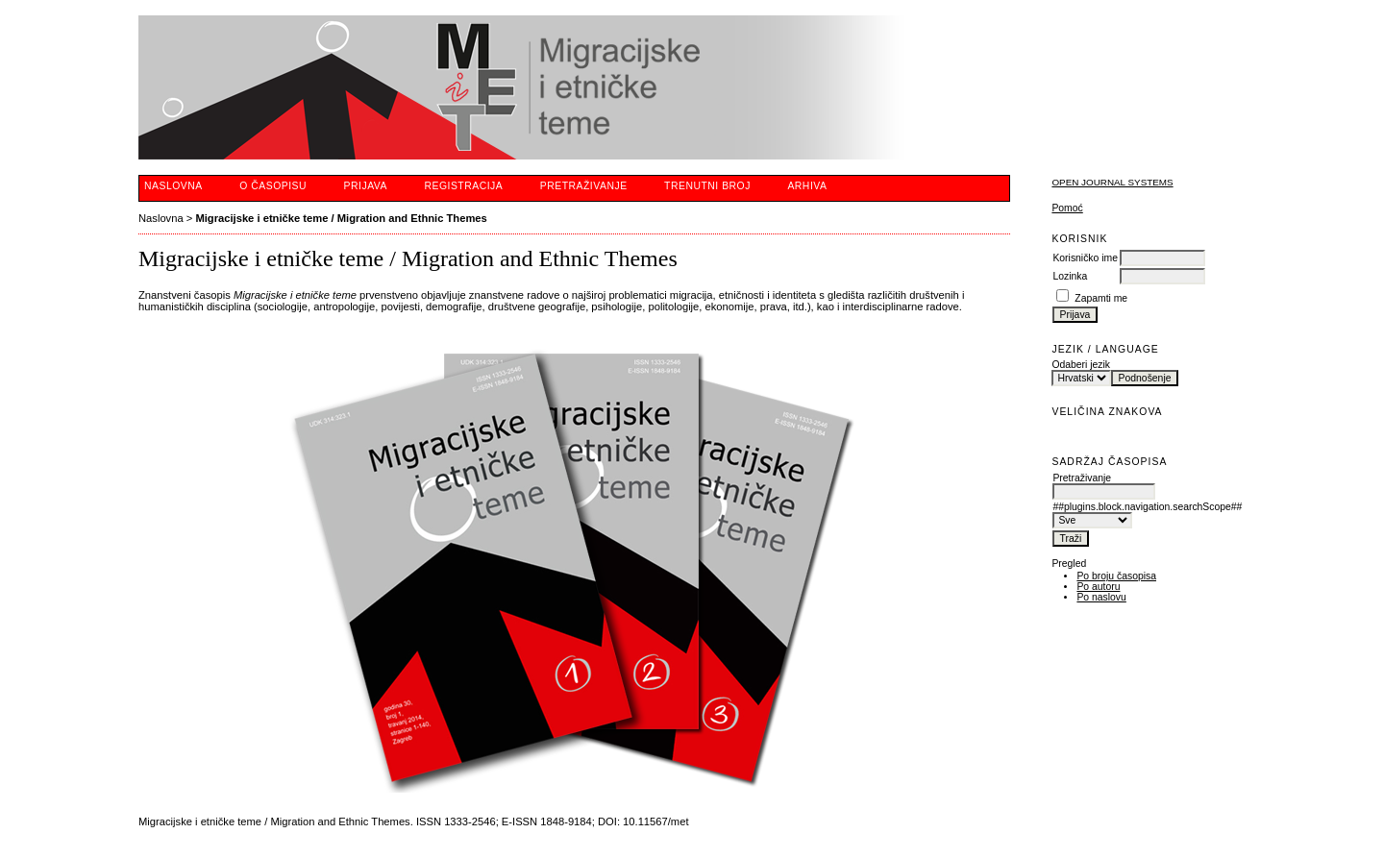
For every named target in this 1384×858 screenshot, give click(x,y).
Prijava (365, 186)
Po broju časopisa (1116, 576)
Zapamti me (1101, 298)
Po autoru (1098, 586)
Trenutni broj (707, 186)
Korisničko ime (1085, 258)
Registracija (463, 186)
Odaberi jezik (1080, 364)
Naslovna (173, 186)
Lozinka (1069, 276)
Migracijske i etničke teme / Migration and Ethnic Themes (340, 218)
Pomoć (1066, 208)
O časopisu (273, 186)
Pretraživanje (584, 186)
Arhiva (807, 186)
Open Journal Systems (1112, 182)
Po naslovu (1100, 597)
